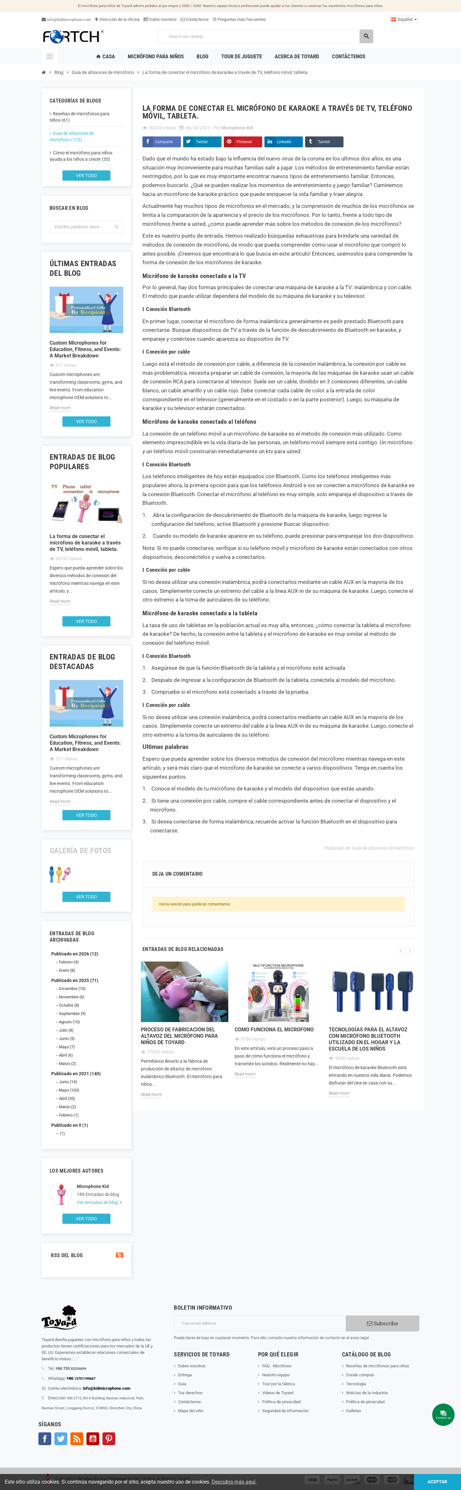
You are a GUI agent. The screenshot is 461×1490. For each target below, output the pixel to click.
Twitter (202, 142)
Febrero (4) (69, 962)
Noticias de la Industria (367, 1392)
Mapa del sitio (190, 1410)
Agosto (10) (69, 1021)
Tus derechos (190, 1392)
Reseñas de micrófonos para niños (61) (79, 117)
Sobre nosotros (160, 19)
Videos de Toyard (277, 1392)
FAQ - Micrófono (276, 1365)
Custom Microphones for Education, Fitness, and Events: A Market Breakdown (85, 349)
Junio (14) (68, 1081)
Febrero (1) (69, 1115)
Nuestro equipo (276, 1374)
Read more (60, 407)
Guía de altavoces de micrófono (383, 848)
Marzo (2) (67, 1063)
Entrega (185, 1374)
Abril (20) (67, 1098)
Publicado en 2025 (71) (74, 980)
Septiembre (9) (72, 1013)
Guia (182, 1383)
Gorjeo (60, 1438)
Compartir (164, 142)
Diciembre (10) (72, 988)
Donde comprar (360, 1374)
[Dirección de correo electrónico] (260, 1323)
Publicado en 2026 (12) (74, 953)
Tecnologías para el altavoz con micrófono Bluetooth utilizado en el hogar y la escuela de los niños (368, 1039)
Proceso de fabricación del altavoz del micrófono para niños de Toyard (179, 1036)
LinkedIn (284, 142)
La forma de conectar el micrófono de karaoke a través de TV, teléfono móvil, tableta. (85, 542)
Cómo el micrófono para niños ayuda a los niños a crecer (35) (81, 156)
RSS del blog (86, 1255)
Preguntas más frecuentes (239, 19)
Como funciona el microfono (274, 1030)
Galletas (353, 1410)
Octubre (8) (69, 1005)
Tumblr (324, 142)
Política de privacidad (281, 1401)
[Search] (265, 36)
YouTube (92, 1438)
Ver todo (86, 175)
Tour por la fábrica (278, 1383)
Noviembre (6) (72, 997)
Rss (76, 1438)
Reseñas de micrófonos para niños (377, 1365)
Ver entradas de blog (98, 1202)
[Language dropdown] (403, 19)
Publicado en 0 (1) (69, 1125)
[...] (75, 1358)
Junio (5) (67, 1038)
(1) (62, 1133)
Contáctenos (195, 19)
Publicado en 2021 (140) (76, 1073)
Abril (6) (66, 1055)
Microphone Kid (93, 1186)
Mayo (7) (67, 1046)
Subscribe (382, 1323)
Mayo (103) (69, 1090)
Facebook (44, 1438)
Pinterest (244, 142)
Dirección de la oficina (117, 19)
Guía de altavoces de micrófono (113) (72, 136)
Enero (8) (67, 970)
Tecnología (356, 1383)
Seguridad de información (285, 1410)
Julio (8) (66, 1030)
